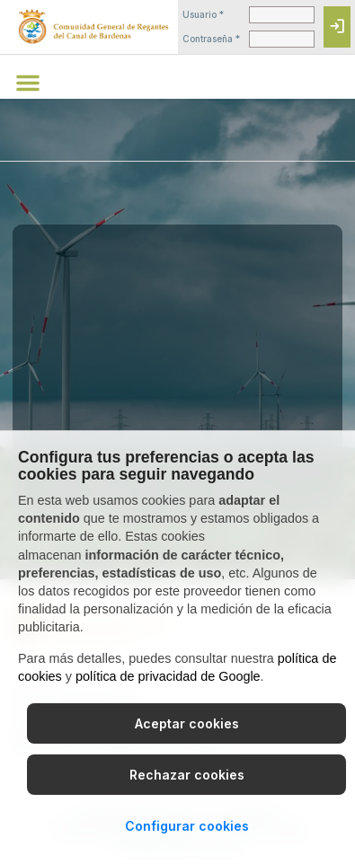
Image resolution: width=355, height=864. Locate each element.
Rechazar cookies (186, 774)
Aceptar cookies (187, 723)
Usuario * (203, 14)
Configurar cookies (187, 825)
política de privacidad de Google (168, 676)
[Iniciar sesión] (337, 27)
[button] (28, 82)
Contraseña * (211, 38)
